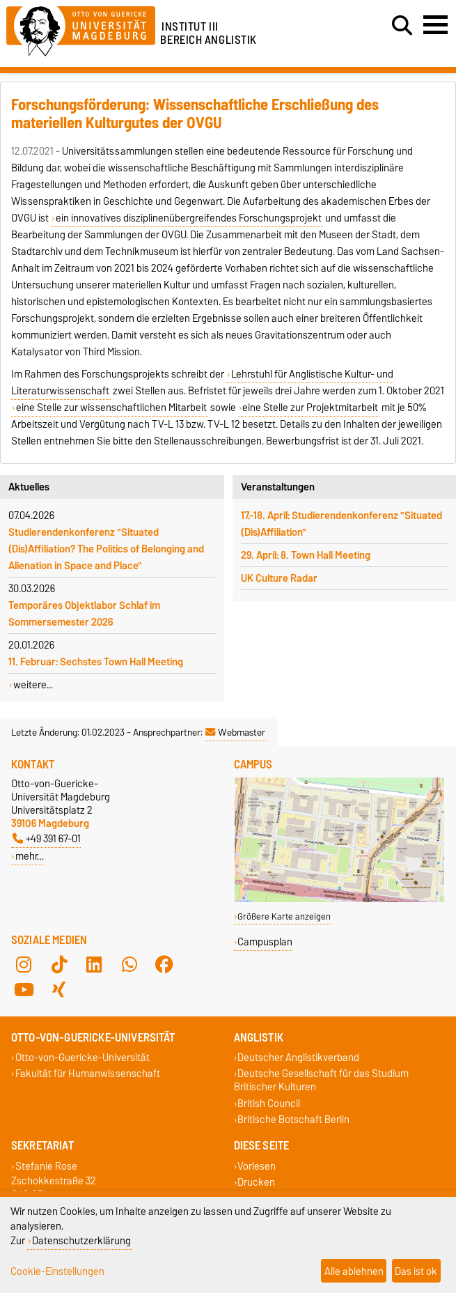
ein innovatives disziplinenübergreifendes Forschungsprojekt (189, 218)
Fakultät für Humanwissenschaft (87, 1074)
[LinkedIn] (94, 964)
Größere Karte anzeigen (284, 916)
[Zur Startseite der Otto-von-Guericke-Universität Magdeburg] (81, 29)
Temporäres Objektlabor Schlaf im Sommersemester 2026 (84, 613)
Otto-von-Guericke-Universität (82, 1058)
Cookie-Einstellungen (57, 1271)
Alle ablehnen (354, 1271)
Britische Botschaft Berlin (293, 1119)
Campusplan (264, 941)
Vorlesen (256, 1166)
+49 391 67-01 (47, 838)
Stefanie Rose (46, 1166)
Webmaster (235, 732)
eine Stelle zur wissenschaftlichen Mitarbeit (111, 407)
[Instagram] (23, 964)
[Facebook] (164, 964)
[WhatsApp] (129, 964)
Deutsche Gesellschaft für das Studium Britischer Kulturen (321, 1080)
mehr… (29, 856)
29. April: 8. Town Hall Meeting (305, 555)
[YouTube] (23, 989)
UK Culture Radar (279, 578)
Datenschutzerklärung (81, 1240)
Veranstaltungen (278, 487)
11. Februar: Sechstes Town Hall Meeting (95, 661)
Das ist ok (416, 1271)
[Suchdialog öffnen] (402, 25)
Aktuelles (28, 487)
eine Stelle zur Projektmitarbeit (310, 407)
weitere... (33, 684)
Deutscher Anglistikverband (298, 1058)
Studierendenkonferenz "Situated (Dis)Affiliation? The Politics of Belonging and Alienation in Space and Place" (106, 549)
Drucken (256, 1182)
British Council (268, 1103)
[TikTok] (59, 964)
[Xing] (59, 989)
